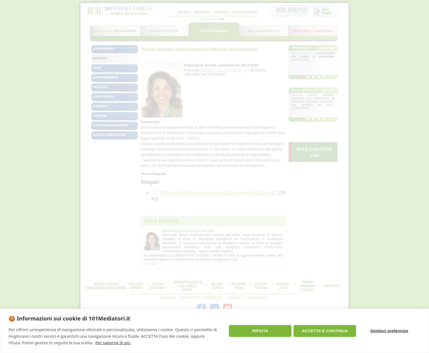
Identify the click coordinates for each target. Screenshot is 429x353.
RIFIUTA (260, 330)
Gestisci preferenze (389, 330)
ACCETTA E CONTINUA (325, 330)
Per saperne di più (112, 342)
